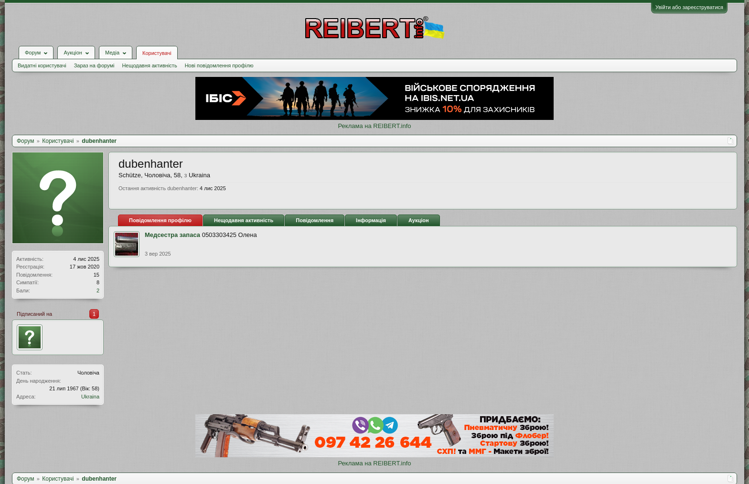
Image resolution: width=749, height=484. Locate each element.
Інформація (371, 220)
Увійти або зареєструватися (689, 7)
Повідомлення (314, 220)
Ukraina (90, 396)
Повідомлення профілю (160, 220)
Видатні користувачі (42, 65)
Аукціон (418, 220)
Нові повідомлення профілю (219, 65)
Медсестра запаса (172, 234)
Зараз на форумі (94, 65)
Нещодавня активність (149, 65)
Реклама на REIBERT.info (374, 125)
